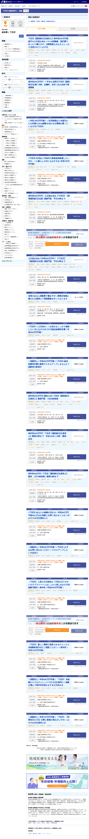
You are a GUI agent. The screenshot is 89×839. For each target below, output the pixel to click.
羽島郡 (47, 823)
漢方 (6, 234)
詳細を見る (76, 65)
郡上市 (39, 823)
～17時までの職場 (10, 143)
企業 (6, 53)
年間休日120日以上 (10, 173)
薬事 (6, 107)
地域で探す (17, 6)
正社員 (7, 63)
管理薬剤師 (8, 98)
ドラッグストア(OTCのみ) (12, 51)
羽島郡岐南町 (54, 823)
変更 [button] (21, 36)
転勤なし (7, 188)
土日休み (7, 168)
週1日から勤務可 (10, 175)
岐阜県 (24, 6)
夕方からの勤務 (9, 152)
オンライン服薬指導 (11, 236)
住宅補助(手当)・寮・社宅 (12, 204)
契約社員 (7, 65)
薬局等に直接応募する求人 (13, 116)
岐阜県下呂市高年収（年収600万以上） (42, 21)
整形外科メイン (9, 232)
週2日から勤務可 (10, 177)
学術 (6, 105)
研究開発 (7, 100)
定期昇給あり (9, 131)
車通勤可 (7, 164)
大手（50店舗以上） (11, 193)
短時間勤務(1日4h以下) (11, 148)
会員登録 (84, 1)
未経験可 (8, 218)
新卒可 (7, 216)
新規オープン (9, 191)
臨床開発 (7, 102)
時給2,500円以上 (10, 129)
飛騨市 (30, 823)
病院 (6, 46)
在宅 (6, 239)
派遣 (6, 67)
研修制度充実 (9, 202)
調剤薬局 (8, 44)
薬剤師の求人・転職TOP (7, 6)
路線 (12, 24)
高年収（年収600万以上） (13, 127)
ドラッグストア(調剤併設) (12, 49)
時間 (20, 24)
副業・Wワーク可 (10, 209)
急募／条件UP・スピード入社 (13, 122)
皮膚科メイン (9, 229)
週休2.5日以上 (9, 170)
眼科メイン (8, 227)
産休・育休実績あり (11, 197)
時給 (11, 84)
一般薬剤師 (8, 95)
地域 (5, 24)
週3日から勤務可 (10, 180)
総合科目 (7, 225)
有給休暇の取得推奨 (11, 182)
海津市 (43, 823)
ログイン (76, 1)
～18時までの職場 (10, 145)
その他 (7, 56)
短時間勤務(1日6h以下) (11, 150)
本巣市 (34, 823)
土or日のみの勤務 (10, 157)
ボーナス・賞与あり (11, 134)
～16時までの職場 (10, 140)
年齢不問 (7, 213)
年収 (11, 76)
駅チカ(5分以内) (10, 161)
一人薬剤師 (8, 222)
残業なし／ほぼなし (11, 138)
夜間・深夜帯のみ (10, 155)
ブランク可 (8, 255)
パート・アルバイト (11, 70)
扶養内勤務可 (9, 257)
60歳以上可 (8, 211)
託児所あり (8, 200)
